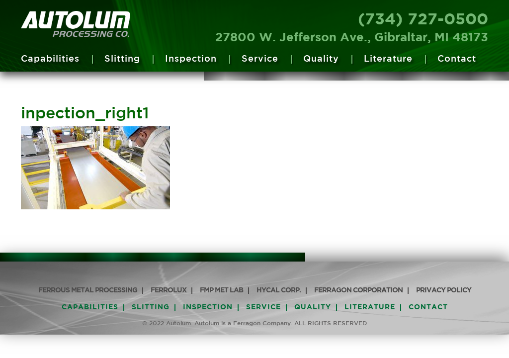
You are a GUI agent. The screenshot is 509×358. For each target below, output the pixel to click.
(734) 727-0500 (423, 20)
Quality (321, 59)
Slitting (122, 59)
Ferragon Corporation (358, 290)
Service (260, 59)
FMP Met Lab (221, 290)
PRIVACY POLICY (443, 290)
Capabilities (50, 59)
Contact (456, 59)
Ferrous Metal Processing (87, 290)
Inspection (191, 59)
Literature (388, 59)
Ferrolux (168, 290)
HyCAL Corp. (278, 290)
